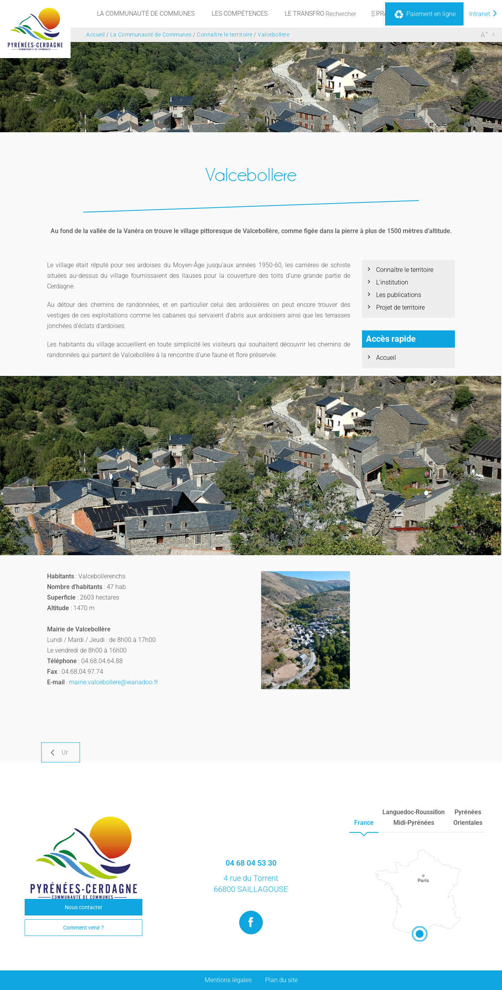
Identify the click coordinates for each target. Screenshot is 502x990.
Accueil (386, 357)
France (364, 822)
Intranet (483, 14)
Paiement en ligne (424, 14)
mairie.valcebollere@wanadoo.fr (113, 682)
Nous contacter (83, 907)
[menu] (145, 13)
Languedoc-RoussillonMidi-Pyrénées (413, 817)
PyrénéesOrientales (467, 817)
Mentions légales (228, 980)
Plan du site (281, 980)
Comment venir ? (83, 927)
